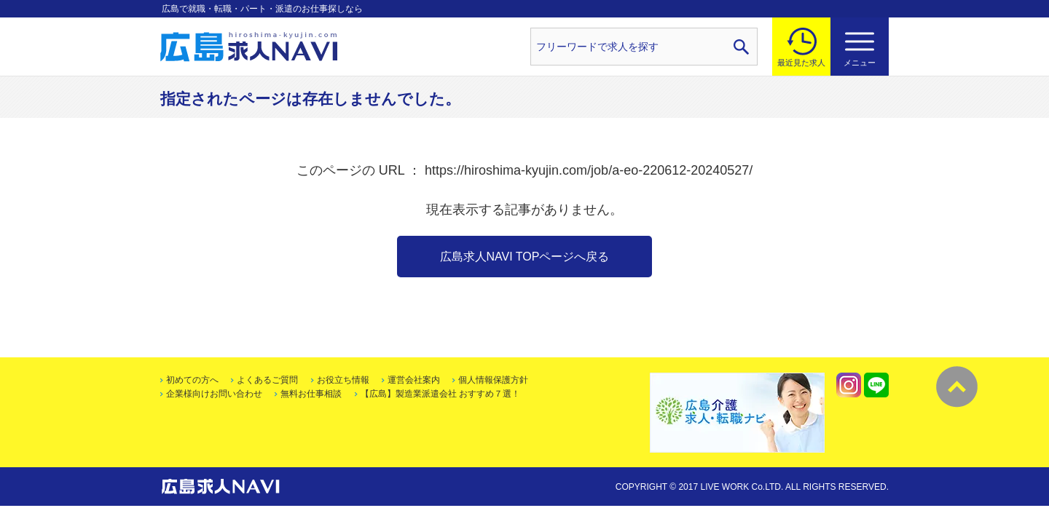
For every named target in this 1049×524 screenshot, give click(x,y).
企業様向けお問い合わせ (214, 394)
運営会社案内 (414, 380)
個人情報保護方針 (493, 380)
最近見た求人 (801, 62)
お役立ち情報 (343, 380)
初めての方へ (192, 380)
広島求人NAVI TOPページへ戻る (525, 256)
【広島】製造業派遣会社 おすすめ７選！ (440, 394)
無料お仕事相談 (311, 394)
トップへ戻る (957, 387)
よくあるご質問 (267, 380)
